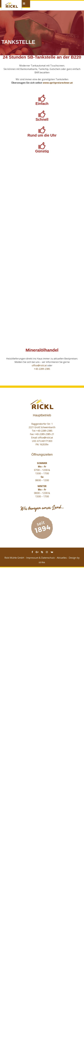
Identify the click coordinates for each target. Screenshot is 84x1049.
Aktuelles (62, 1039)
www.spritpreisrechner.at (58, 82)
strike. (42, 1043)
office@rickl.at (39, 847)
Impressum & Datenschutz (40, 1039)
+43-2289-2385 (42, 850)
